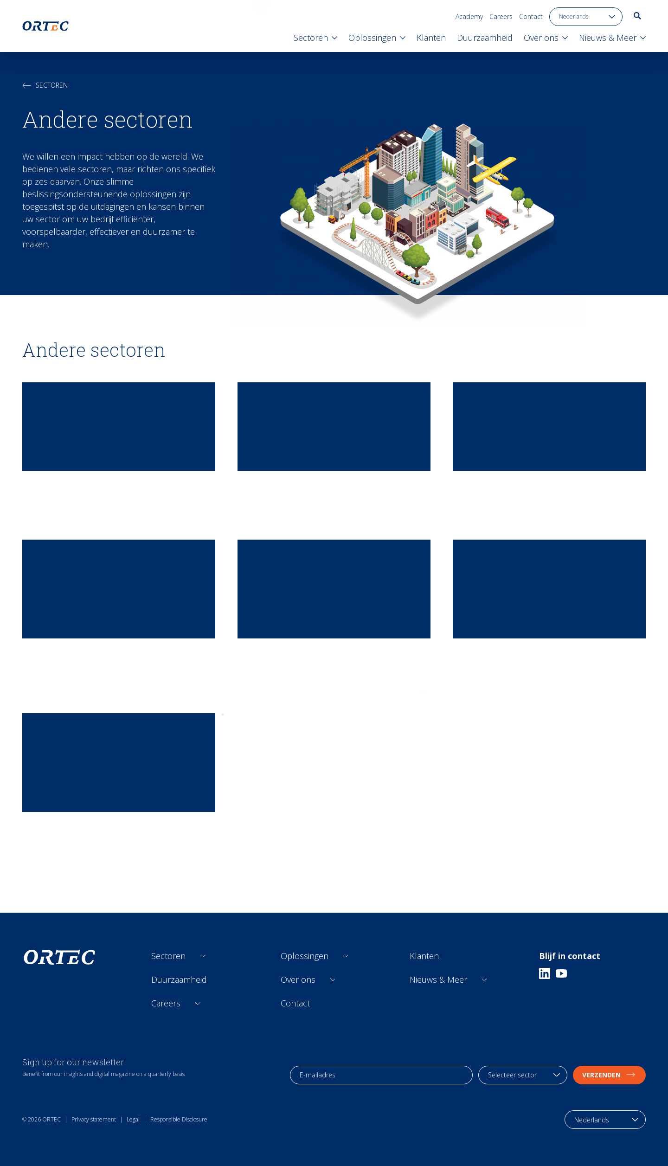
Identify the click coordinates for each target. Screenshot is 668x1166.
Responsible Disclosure (178, 1119)
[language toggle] (586, 16)
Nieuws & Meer (438, 979)
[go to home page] (45, 26)
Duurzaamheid (179, 979)
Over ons (298, 979)
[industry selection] (522, 1075)
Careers (501, 16)
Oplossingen (304, 955)
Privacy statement (93, 1119)
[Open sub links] (203, 956)
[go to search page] (637, 15)
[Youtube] (561, 973)
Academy (469, 16)
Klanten (424, 955)
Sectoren (45, 85)
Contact (531, 16)
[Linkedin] (544, 973)
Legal (133, 1119)
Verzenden (609, 1074)
